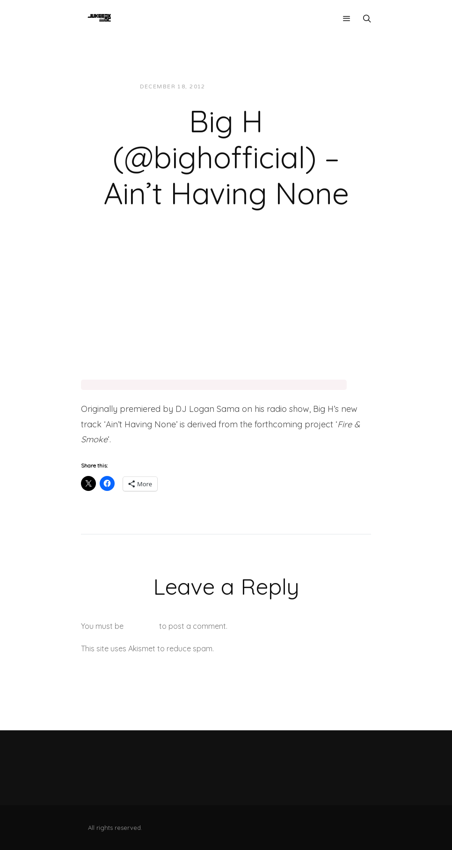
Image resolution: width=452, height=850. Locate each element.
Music (294, 87)
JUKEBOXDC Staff (244, 87)
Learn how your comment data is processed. (293, 648)
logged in (141, 626)
